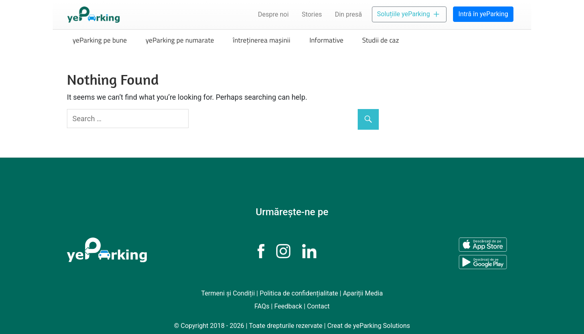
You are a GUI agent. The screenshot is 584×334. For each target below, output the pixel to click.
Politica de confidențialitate (299, 293)
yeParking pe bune (100, 40)
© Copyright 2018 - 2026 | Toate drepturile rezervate (249, 326)
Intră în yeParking (483, 14)
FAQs (261, 306)
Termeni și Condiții (228, 293)
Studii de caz (380, 40)
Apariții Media (363, 293)
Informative (326, 40)
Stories (312, 14)
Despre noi (273, 14)
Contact (318, 306)
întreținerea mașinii (261, 40)
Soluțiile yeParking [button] (409, 14)
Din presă (348, 14)
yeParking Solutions (381, 326)
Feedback (288, 306)
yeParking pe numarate (180, 40)
